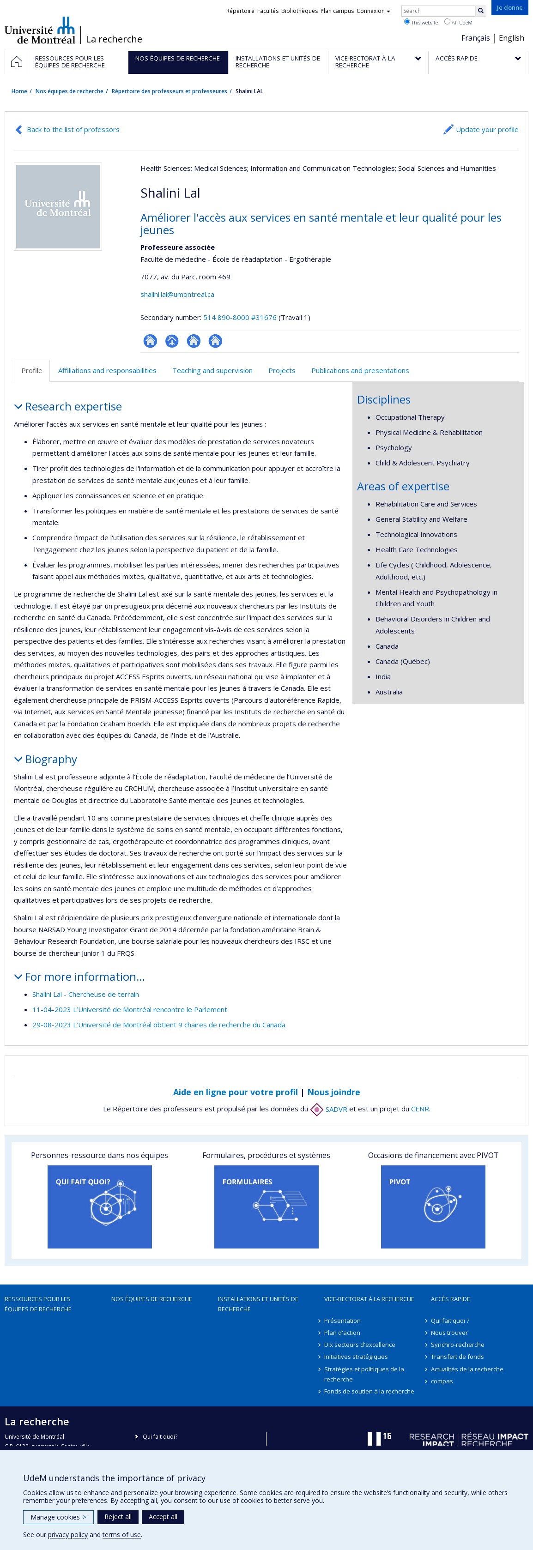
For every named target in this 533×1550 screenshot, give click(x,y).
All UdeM (458, 22)
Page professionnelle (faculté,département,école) (172, 341)
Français (475, 38)
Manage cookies (58, 1517)
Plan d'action (342, 1332)
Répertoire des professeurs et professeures (169, 91)
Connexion (373, 11)
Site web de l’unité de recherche (194, 341)
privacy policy (68, 1534)
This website (421, 22)
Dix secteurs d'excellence (359, 1344)
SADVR (328, 1109)
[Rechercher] (480, 11)
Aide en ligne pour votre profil (235, 1092)
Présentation (342, 1320)
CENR (420, 1109)
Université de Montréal (40, 30)
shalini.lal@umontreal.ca (177, 294)
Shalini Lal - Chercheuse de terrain (85, 994)
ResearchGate (150, 341)
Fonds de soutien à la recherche (369, 1391)
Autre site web (215, 341)
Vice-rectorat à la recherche (369, 1299)
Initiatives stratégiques (356, 1356)
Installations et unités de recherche (258, 1304)
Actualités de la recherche (467, 1369)
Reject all (118, 1516)
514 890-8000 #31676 (240, 317)
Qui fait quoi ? (450, 1320)
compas (442, 1381)
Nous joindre (333, 1092)
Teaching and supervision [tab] (212, 370)
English (511, 38)
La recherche (114, 39)
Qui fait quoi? (160, 1437)
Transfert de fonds (457, 1356)
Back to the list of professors (73, 129)
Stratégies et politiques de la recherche (364, 1374)
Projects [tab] (282, 370)
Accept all (163, 1516)
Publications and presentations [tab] (360, 370)
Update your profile (487, 129)
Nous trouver (449, 1332)
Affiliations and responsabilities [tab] (107, 370)
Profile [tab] (31, 370)
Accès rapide (450, 1299)
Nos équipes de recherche (69, 91)
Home (19, 91)
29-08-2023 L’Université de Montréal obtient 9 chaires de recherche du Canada (158, 1024)
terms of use (122, 1534)
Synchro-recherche (458, 1344)
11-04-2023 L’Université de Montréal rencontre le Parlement (129, 1009)
